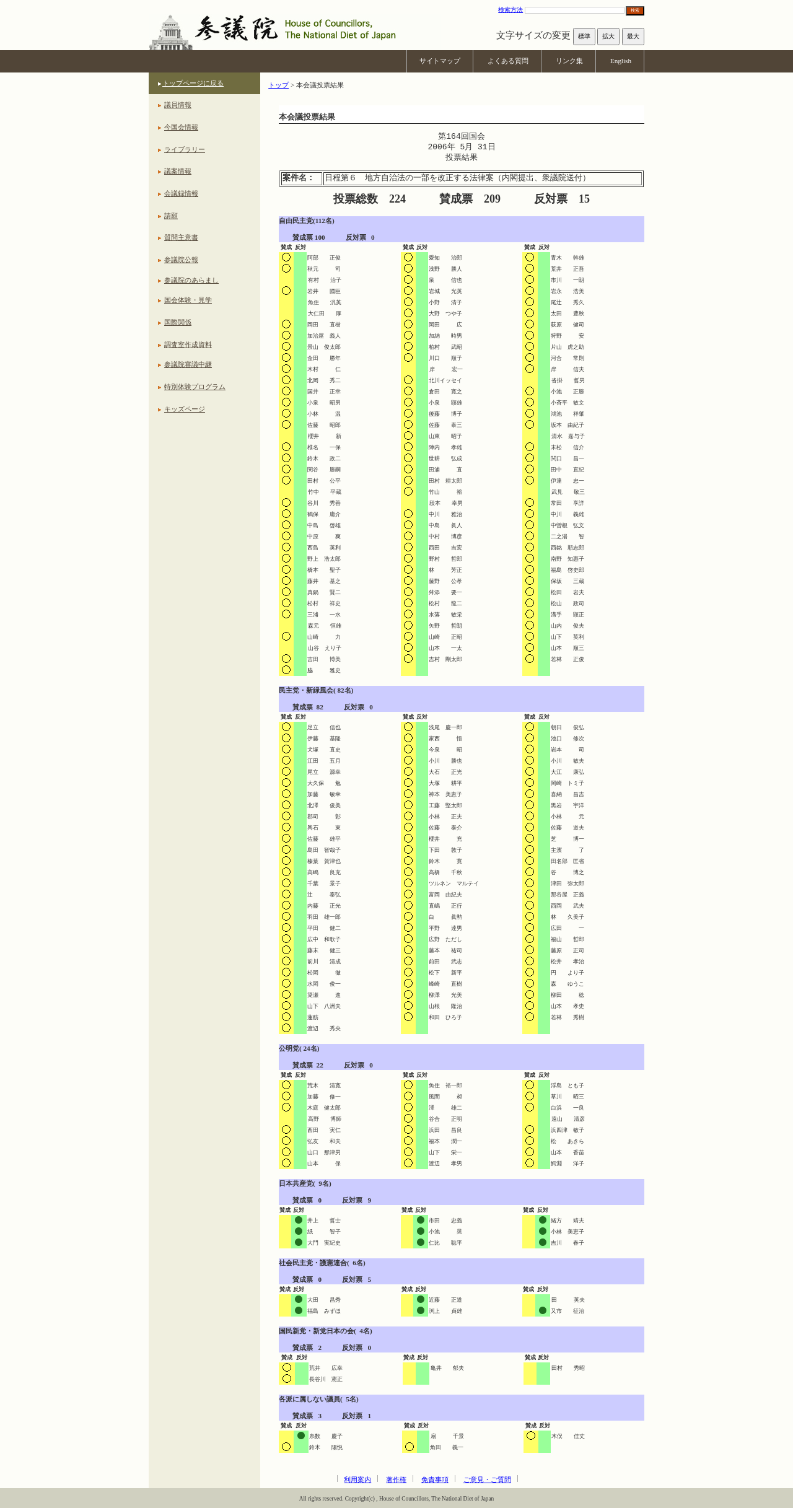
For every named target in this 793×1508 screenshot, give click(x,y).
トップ (278, 85)
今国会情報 (181, 127)
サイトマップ (439, 60)
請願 (171, 215)
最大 (633, 36)
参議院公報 (181, 259)
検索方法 (510, 9)
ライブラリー (184, 149)
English (620, 60)
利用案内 (357, 1479)
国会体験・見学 (188, 300)
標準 (584, 36)
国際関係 (177, 322)
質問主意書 (181, 237)
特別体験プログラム (195, 386)
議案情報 (177, 171)
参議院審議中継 (188, 364)
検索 (635, 10)
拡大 (608, 36)
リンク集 (569, 60)
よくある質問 (508, 60)
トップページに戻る (193, 83)
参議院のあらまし (191, 280)
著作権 (396, 1479)
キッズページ (184, 409)
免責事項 (435, 1479)
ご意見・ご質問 (487, 1479)
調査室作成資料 (188, 344)
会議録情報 (181, 193)
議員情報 (177, 104)
